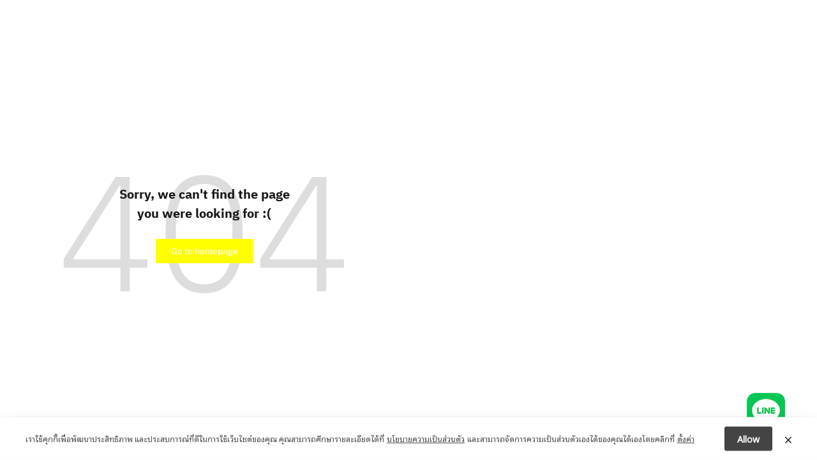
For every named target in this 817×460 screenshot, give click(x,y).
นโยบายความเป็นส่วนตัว (426, 440)
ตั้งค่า (685, 440)
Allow (748, 440)
